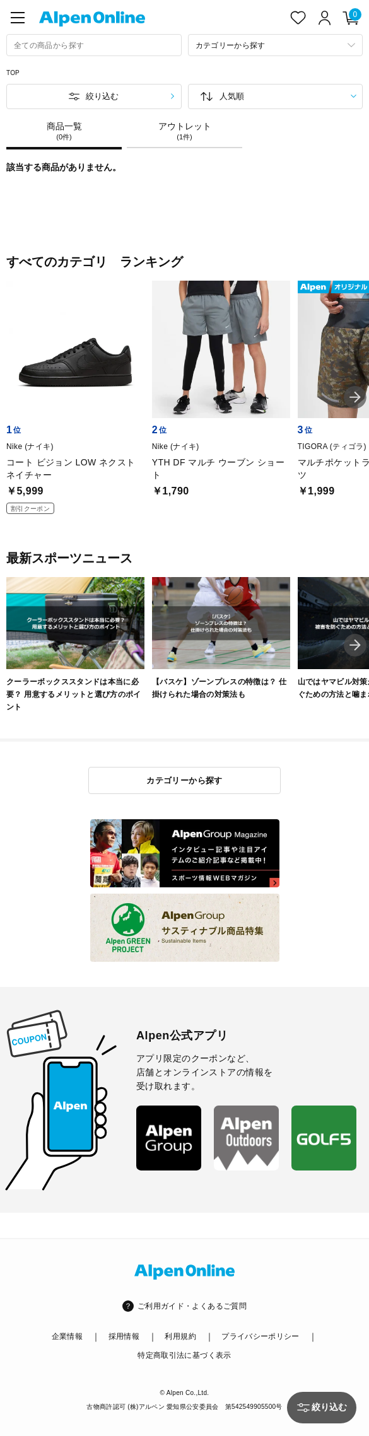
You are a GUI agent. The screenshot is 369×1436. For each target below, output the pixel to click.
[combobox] (94, 45)
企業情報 (67, 1336)
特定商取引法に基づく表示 (184, 1355)
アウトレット (184, 131)
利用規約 (180, 1336)
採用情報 (123, 1336)
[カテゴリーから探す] (275, 45)
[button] (355, 397)
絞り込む (102, 96)
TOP (13, 72)
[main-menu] (17, 17)
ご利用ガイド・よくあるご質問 (192, 1306)
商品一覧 (64, 131)
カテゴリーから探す (184, 780)
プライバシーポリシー (260, 1336)
